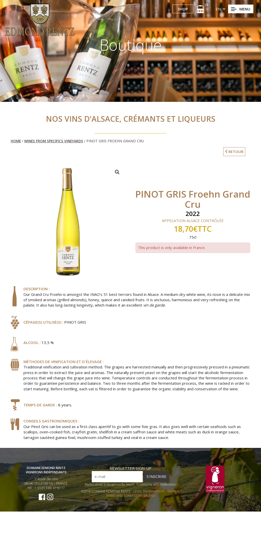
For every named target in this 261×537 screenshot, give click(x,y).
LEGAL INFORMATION (149, 493)
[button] (117, 172)
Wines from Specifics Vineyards (53, 141)
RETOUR (234, 151)
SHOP (183, 8)
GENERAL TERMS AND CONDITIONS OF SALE (143, 495)
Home (16, 141)
